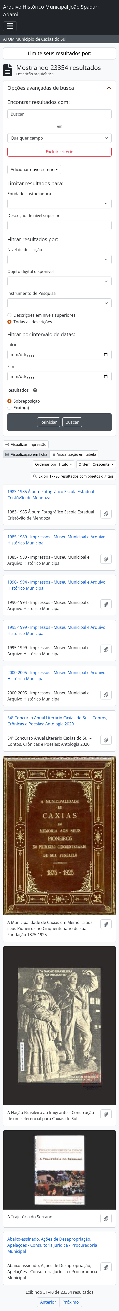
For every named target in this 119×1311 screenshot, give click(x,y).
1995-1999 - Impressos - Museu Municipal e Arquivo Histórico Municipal (56, 630)
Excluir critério (59, 152)
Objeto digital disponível (30, 271)
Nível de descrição (24, 249)
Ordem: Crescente (95, 464)
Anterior (48, 1302)
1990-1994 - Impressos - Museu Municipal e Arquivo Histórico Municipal (56, 585)
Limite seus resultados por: (59, 53)
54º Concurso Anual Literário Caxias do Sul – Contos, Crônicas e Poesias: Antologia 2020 (57, 721)
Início (12, 344)
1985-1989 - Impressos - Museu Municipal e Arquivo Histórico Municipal (56, 540)
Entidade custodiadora (29, 193)
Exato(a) (21, 407)
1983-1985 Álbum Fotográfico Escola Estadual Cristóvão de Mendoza (50, 494)
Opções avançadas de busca (40, 87)
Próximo (71, 1302)
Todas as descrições (32, 322)
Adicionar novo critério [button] (33, 169)
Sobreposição (26, 401)
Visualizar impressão (25, 444)
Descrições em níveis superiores (44, 315)
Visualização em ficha (26, 454)
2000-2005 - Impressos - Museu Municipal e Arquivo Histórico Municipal (56, 675)
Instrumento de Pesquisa (31, 293)
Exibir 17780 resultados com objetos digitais (73, 476)
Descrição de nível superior (33, 215)
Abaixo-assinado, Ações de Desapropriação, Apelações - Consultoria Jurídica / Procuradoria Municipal (52, 1245)
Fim (10, 366)
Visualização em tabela (74, 454)
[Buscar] (59, 114)
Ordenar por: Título (52, 464)
